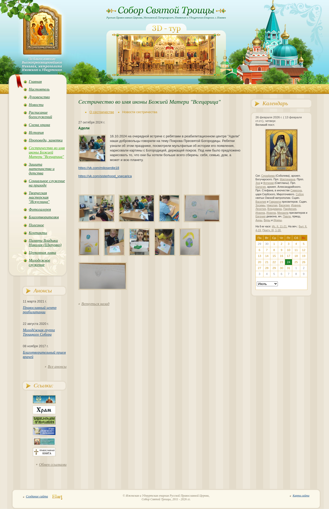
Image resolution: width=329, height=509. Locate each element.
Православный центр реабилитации (40, 310)
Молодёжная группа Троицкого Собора (39, 332)
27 (259, 268)
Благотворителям (44, 217)
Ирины (277, 220)
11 (296, 250)
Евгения (260, 216)
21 (266, 262)
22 (274, 262)
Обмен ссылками (53, 464)
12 (303, 250)
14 (266, 256)
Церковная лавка (42, 253)
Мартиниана (287, 179)
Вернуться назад (95, 304)
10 (288, 250)
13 (259, 256)
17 (288, 256)
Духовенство (39, 97)
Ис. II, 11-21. (279, 226)
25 (296, 262)
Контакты (38, 233)
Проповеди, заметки (46, 140)
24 (288, 262)
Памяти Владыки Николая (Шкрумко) (45, 242)
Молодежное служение (39, 262)
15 (274, 256)
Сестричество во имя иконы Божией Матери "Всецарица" (47, 152)
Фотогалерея (40, 209)
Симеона (296, 190)
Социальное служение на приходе (47, 183)
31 (288, 268)
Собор (300, 194)
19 (303, 256)
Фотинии (268, 183)
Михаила (282, 212)
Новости (36, 105)
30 (281, 268)
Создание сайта (37, 496)
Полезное (36, 225)
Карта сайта (301, 495)
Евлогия (260, 186)
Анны (258, 220)
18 (296, 256)
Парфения (289, 209)
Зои (257, 183)
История (36, 132)
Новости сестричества (139, 112)
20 (259, 262)
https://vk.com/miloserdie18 (98, 168)
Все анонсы (57, 366)
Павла (287, 216)
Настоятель (39, 89)
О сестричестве (101, 112)
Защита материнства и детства (41, 168)
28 (266, 268)
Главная (35, 81)
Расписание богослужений (40, 114)
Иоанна (295, 205)
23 (281, 262)
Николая (272, 205)
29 (274, 268)
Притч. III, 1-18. (271, 230)
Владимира (274, 209)
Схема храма (39, 125)
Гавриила (275, 201)
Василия (260, 201)
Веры (267, 220)
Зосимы (260, 205)
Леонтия (260, 209)
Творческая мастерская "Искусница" (39, 197)
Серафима (268, 175)
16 (281, 256)
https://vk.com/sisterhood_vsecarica (105, 176)
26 (303, 262)
